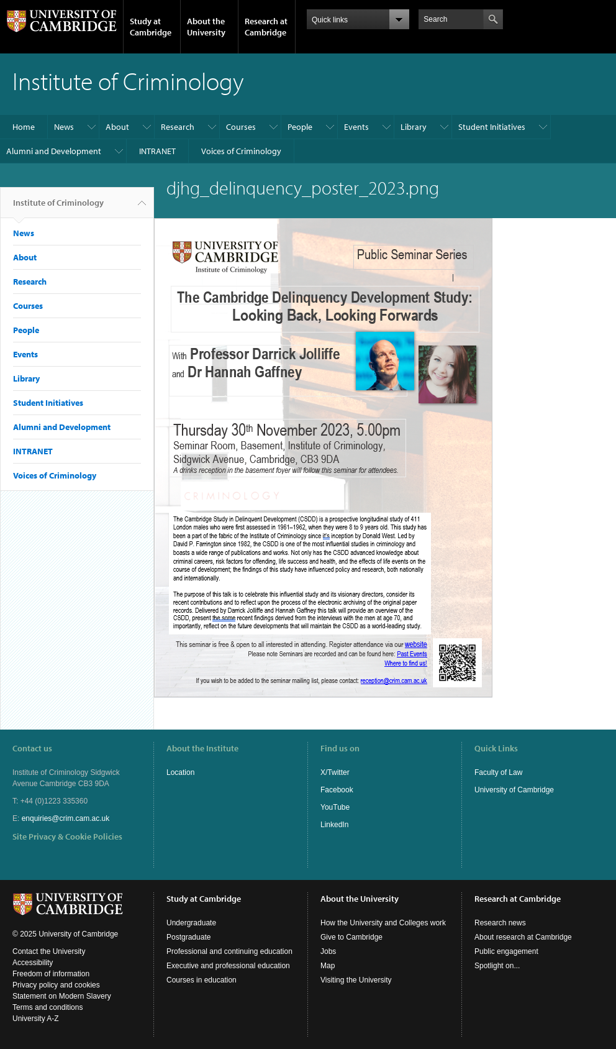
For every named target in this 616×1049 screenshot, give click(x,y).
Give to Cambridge (351, 937)
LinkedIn (334, 824)
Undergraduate (191, 922)
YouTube (335, 807)
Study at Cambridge (150, 27)
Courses (241, 126)
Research (177, 126)
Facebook (336, 790)
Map (327, 965)
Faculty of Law (498, 772)
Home (23, 126)
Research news (500, 922)
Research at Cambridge (266, 27)
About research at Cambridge (523, 937)
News (64, 126)
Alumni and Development (53, 151)
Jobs (328, 951)
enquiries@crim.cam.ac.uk (66, 818)
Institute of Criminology (58, 207)
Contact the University (48, 951)
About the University (206, 27)
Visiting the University (356, 980)
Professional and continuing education (229, 951)
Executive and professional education (228, 965)
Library (414, 126)
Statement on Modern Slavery (61, 996)
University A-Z (35, 1018)
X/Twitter (335, 772)
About (117, 126)
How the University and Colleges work (383, 922)
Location (180, 772)
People (300, 126)
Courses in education (201, 980)
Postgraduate (188, 937)
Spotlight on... (497, 965)
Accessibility (32, 962)
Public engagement (506, 951)
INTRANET (157, 151)
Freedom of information (50, 973)
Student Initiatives (491, 126)
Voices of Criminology (241, 151)
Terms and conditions (47, 1007)
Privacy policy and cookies (56, 985)
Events (356, 126)
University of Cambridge (514, 790)
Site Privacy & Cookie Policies (67, 836)
